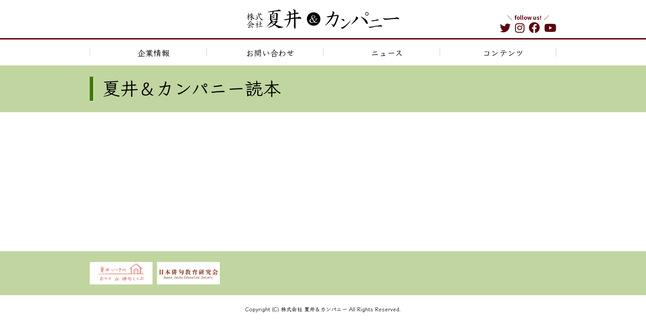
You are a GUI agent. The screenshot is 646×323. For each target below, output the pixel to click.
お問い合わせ (270, 52)
